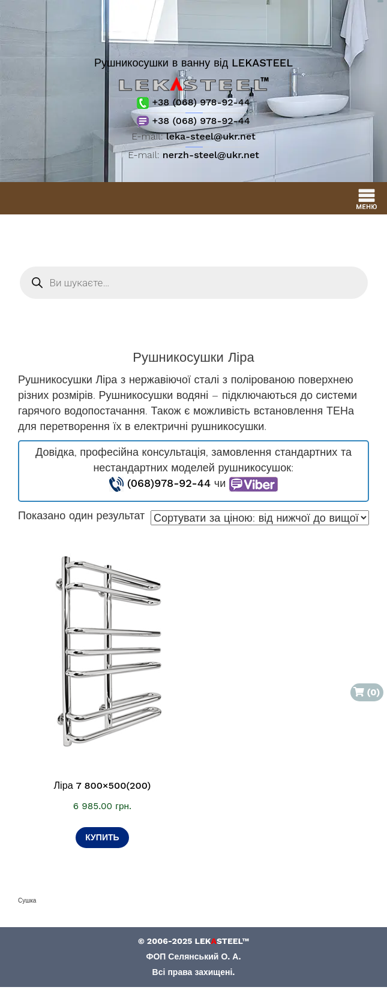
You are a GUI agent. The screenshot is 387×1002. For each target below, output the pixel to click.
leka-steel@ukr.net (211, 136)
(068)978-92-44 (169, 483)
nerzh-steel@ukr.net (211, 155)
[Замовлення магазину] (260, 517)
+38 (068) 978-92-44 (193, 102)
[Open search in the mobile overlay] (194, 283)
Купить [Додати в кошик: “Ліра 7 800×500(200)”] (102, 837)
